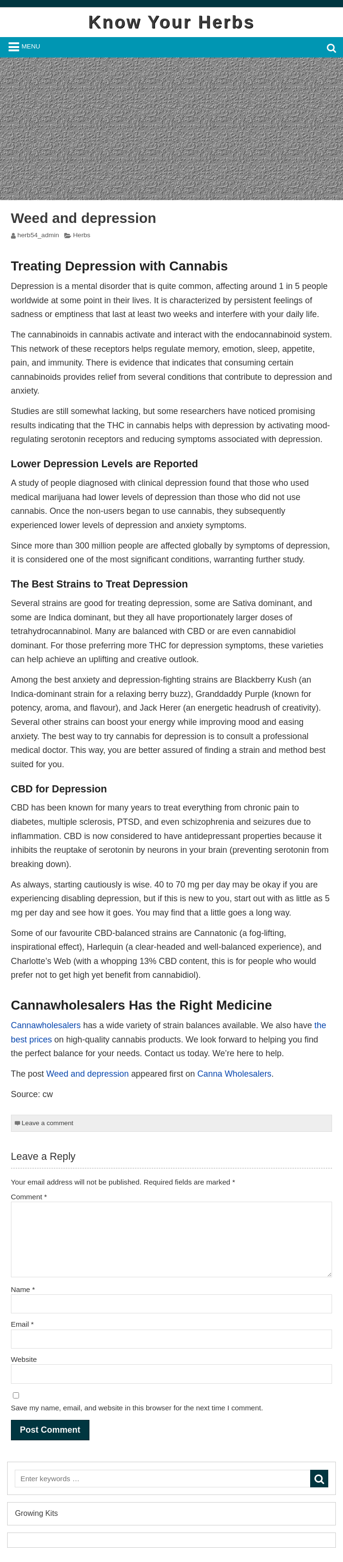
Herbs (81, 235)
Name (23, 1289)
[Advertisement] (171, 128)
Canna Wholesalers (234, 1074)
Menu (30, 46)
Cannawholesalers (46, 1025)
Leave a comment (47, 1123)
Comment (29, 1196)
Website (24, 1359)
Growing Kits (36, 1513)
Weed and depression (87, 1074)
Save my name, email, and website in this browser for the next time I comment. (137, 1407)
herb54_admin (38, 235)
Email (22, 1324)
